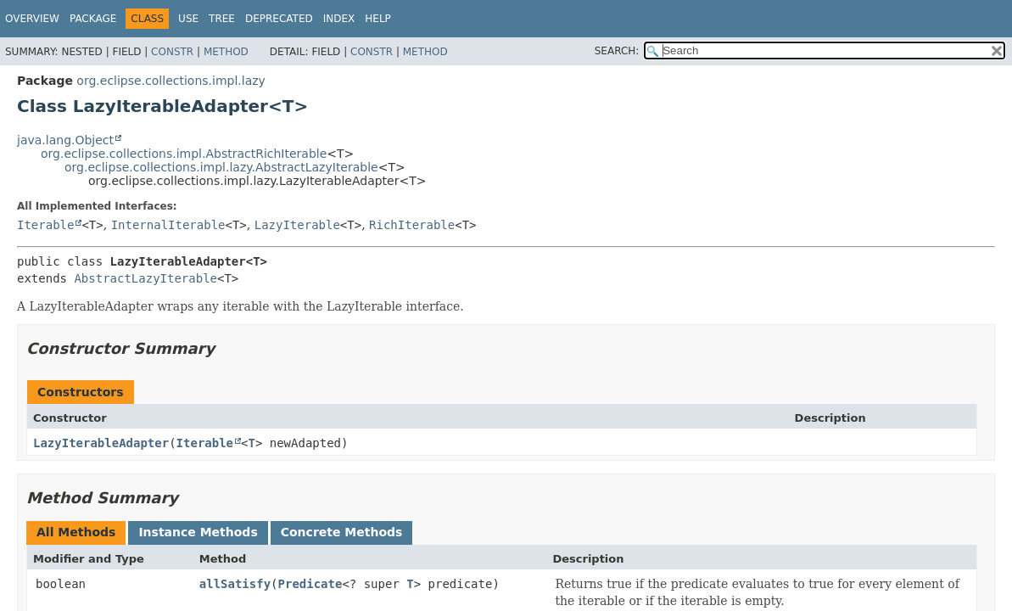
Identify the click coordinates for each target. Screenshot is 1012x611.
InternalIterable (168, 225)
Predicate (310, 584)
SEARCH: (617, 51)
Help (378, 19)
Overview (32, 19)
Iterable (45, 225)
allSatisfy (235, 584)
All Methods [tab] (75, 532)
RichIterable (412, 225)
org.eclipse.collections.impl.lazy (171, 80)
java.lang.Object (65, 140)
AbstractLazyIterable (145, 278)
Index (339, 19)
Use (188, 19)
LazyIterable (297, 225)
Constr (172, 52)
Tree (222, 19)
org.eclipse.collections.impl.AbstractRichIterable (184, 153)
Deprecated (279, 19)
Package (93, 19)
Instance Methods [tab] (197, 532)
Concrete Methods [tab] (342, 532)
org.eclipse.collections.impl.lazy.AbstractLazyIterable (221, 167)
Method (226, 52)
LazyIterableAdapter (101, 443)
